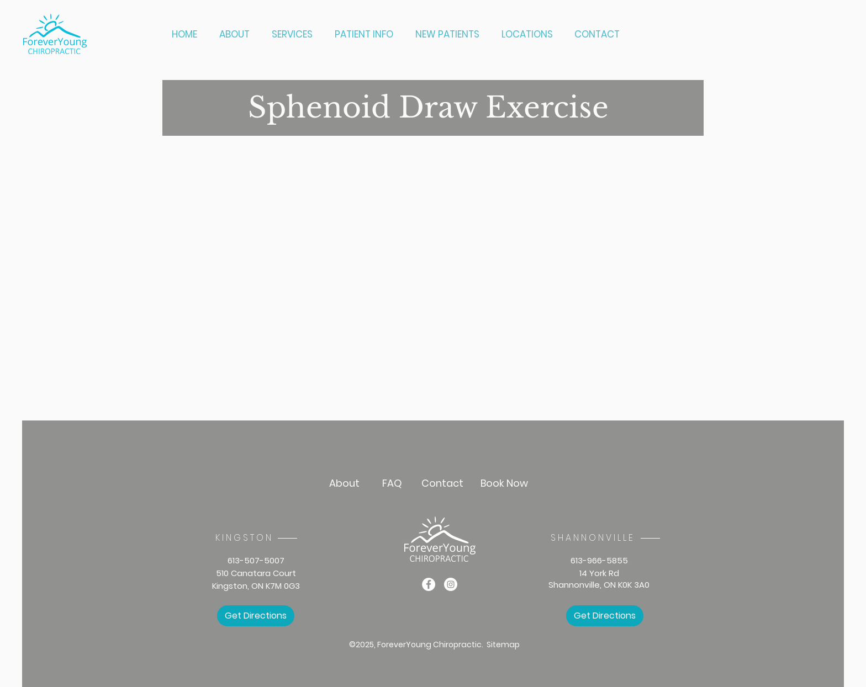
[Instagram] (450, 584)
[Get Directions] (255, 616)
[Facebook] (428, 584)
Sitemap (503, 644)
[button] (294, 34)
